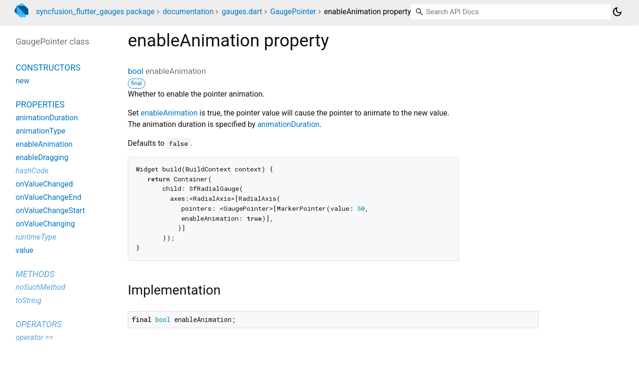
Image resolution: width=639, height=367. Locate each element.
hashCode (32, 170)
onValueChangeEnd (48, 197)
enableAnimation (169, 112)
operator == (34, 337)
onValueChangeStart (50, 210)
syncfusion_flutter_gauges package (95, 11)
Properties (40, 104)
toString (28, 300)
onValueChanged (44, 183)
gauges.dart (242, 11)
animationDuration (288, 124)
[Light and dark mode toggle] (617, 11)
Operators (39, 324)
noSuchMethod (40, 287)
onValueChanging (45, 223)
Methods (35, 274)
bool (135, 71)
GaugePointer (293, 11)
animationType (40, 130)
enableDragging (42, 157)
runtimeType (36, 237)
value (25, 250)
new (22, 80)
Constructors (48, 67)
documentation (188, 11)
